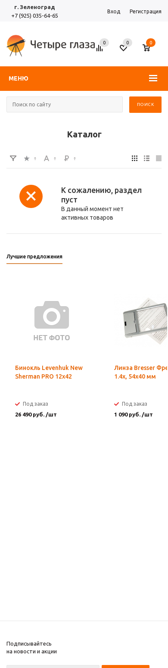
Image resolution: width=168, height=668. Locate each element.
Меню (18, 78)
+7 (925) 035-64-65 (34, 15)
